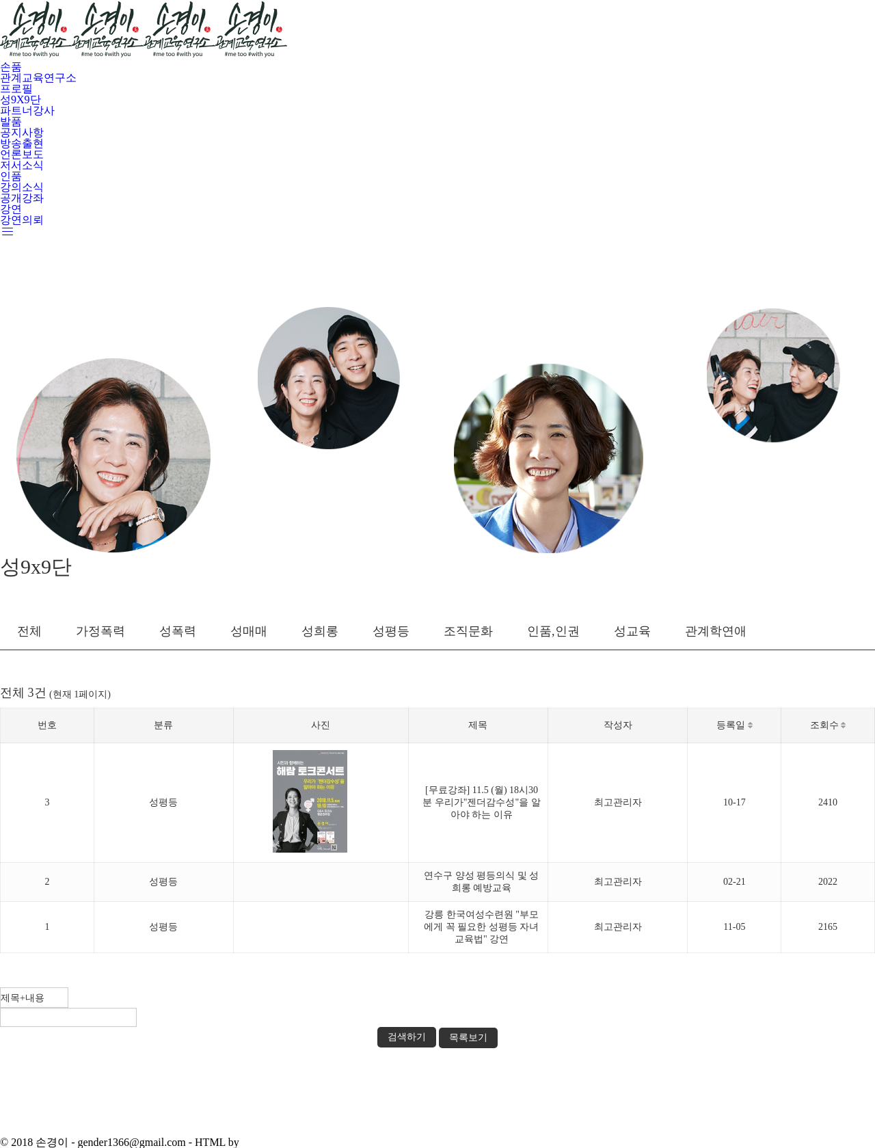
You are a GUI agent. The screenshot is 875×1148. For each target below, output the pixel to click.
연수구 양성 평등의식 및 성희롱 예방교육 (481, 881)
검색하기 (407, 1037)
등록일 (734, 725)
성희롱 (319, 631)
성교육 (632, 631)
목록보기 (468, 1037)
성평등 (391, 631)
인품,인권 (553, 631)
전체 (29, 631)
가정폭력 (100, 631)
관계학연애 (715, 631)
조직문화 (468, 631)
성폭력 (177, 631)
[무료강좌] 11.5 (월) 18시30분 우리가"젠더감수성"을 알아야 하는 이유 (481, 802)
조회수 (828, 725)
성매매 (248, 631)
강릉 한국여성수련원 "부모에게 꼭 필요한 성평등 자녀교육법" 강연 (481, 926)
